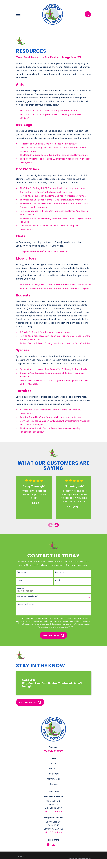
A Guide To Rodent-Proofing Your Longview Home (45, 332)
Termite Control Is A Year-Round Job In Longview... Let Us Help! (51, 417)
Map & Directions (53, 811)
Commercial (53, 779)
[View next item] (56, 525)
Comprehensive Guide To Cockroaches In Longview (46, 192)
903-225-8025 (53, 750)
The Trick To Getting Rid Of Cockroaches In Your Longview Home (52, 188)
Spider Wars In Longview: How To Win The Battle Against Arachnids (53, 369)
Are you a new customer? (27, 596)
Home (53, 763)
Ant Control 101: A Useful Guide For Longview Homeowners (48, 110)
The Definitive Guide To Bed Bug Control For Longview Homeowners (54, 155)
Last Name (59, 572)
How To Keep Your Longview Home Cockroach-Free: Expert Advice (53, 196)
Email (57, 580)
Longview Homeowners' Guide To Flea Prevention (44, 251)
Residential (53, 773)
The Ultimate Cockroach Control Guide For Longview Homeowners (53, 199)
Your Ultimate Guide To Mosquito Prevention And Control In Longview (54, 288)
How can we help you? (26, 604)
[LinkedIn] (59, 844)
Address (20, 588)
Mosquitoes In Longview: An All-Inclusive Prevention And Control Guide (55, 284)
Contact (53, 784)
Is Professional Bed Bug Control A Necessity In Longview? (48, 143)
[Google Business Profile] (53, 844)
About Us (53, 768)
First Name (21, 572)
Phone (19, 580)
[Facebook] (48, 844)
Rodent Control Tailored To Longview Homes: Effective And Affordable (55, 343)
